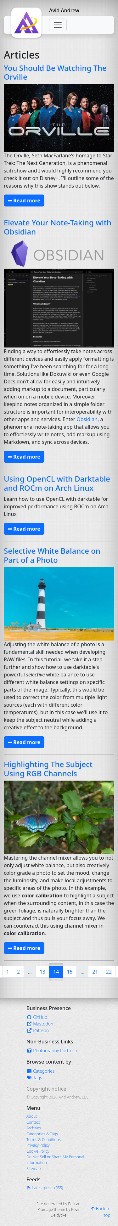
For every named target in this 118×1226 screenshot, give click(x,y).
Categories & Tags (42, 1134)
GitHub (36, 1017)
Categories (40, 1071)
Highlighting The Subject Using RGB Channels (48, 768)
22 (109, 971)
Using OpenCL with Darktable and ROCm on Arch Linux (57, 483)
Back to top (100, 1212)
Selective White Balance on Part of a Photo (52, 555)
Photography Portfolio (51, 1051)
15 (70, 971)
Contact (33, 1122)
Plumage (45, 1209)
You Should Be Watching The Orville (55, 72)
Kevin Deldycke (66, 1212)
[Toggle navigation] (58, 25)
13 (42, 971)
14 (58, 971)
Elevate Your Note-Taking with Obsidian (57, 227)
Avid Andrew (64, 10)
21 (95, 971)
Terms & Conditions (43, 1139)
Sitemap (33, 1168)
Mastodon (39, 1024)
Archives (33, 1128)
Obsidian (87, 419)
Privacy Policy (38, 1145)
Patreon (37, 1030)
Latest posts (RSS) (44, 1187)
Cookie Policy (37, 1151)
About (31, 1116)
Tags (34, 1078)
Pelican (74, 1203)
